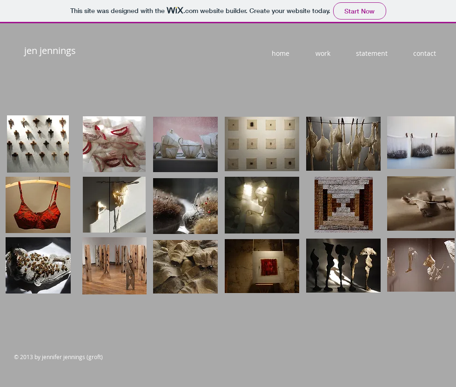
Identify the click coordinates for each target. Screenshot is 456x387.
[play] (438, 175)
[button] (38, 144)
